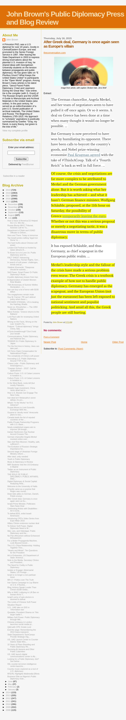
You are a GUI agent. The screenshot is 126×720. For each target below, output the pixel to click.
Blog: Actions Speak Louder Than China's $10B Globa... (21, 588)
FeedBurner (28, 164)
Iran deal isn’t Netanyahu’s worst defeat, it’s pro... (21, 399)
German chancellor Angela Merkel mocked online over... (22, 438)
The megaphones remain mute (20, 294)
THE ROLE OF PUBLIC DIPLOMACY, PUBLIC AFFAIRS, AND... (22, 476)
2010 (8, 704)
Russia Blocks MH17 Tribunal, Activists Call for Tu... (20, 226)
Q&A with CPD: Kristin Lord (19, 627)
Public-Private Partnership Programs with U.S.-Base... (23, 423)
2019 (8, 190)
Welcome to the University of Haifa (22, 486)
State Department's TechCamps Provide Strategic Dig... (21, 635)
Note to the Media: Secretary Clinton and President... (23, 561)
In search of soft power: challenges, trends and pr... (22, 263)
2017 (8, 195)
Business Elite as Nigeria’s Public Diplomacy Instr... (21, 677)
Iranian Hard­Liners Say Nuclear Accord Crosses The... (21, 433)
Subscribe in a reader (13, 176)
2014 (8, 692)
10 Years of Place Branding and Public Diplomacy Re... (21, 645)
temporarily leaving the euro (84, 216)
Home (84, 342)
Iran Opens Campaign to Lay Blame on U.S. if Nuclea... (22, 583)
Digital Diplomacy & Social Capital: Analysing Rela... (22, 482)
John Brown (12, 39)
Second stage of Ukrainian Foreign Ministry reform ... (22, 452)
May (10, 684)
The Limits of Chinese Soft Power (21, 602)
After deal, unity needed (17, 456)
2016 (8, 198)
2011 (8, 701)
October (12, 210)
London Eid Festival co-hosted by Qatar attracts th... (21, 249)
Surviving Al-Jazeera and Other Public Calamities (20, 650)
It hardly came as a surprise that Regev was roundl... (21, 490)
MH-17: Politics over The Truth (20, 580)
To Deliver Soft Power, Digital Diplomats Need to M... (19, 527)
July (10, 218)
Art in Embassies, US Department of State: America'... (23, 556)
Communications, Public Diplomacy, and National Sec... (22, 337)
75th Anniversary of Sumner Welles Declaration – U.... (22, 286)
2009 (8, 707)
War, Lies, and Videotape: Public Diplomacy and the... (21, 532)
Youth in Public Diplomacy (18, 459)
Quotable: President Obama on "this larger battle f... (22, 613)
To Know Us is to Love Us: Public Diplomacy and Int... (21, 254)
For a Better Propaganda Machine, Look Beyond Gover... (22, 542)
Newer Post (50, 342)
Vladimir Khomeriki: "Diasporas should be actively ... (20, 268)
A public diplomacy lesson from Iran (22, 277)
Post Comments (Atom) (70, 348)
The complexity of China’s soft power (23, 356)
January (12, 689)
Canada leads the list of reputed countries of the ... (21, 418)
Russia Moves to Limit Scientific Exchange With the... (21, 408)
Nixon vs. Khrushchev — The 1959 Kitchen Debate (22, 308)
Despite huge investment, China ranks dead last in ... (21, 389)
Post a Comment (51, 337)
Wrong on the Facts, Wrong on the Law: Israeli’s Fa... (22, 323)
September (13, 212)
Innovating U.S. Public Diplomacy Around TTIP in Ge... (21, 360)
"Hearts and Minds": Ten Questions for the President (22, 551)
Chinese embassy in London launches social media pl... (20, 623)
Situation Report (14, 605)
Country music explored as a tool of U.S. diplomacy (22, 670)
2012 (8, 698)
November (13, 207)
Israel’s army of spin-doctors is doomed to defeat (20, 598)
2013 (8, 695)
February (12, 687)
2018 (8, 193)
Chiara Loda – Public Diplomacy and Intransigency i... (23, 364)
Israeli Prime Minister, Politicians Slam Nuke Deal (21, 505)
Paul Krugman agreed (84, 155)
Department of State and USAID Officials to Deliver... (21, 231)
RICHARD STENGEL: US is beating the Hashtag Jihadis (22, 303)
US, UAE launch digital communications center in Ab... (22, 655)
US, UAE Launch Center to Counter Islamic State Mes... (22, 640)
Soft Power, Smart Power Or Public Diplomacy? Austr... (22, 273)
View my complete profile (15, 130)
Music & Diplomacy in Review (20, 462)
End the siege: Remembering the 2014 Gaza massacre (21, 631)
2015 (8, 201)
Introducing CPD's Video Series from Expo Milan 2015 (23, 519)
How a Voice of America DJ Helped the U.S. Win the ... (22, 222)
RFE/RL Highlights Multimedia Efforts (23, 674)
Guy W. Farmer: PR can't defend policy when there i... (21, 298)
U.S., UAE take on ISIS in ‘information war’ (18, 608)
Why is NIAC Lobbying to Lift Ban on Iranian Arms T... (23, 593)
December (13, 204)
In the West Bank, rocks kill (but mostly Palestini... (21, 384)
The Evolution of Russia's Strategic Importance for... (22, 448)
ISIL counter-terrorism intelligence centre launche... (21, 665)
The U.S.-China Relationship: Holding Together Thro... (23, 546)
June (10, 681)
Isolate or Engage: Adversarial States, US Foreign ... (20, 571)
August (11, 215)
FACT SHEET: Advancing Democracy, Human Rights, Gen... (23, 258)
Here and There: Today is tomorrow (22, 235)
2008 (8, 710)
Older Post (118, 342)
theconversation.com (55, 52)
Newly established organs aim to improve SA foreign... (21, 428)
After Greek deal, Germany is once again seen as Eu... (22, 500)
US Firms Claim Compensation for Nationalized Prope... (22, 352)
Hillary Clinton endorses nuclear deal (23, 523)
